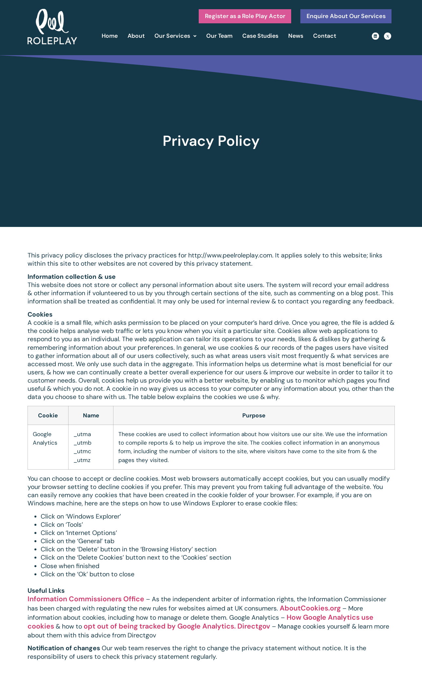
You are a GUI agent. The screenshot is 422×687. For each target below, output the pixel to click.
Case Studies (260, 37)
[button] (175, 37)
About (136, 37)
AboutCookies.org (310, 609)
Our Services (175, 37)
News (295, 37)
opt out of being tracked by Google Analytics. (160, 627)
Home (110, 37)
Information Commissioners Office (86, 600)
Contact (324, 37)
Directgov (253, 627)
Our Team (219, 37)
